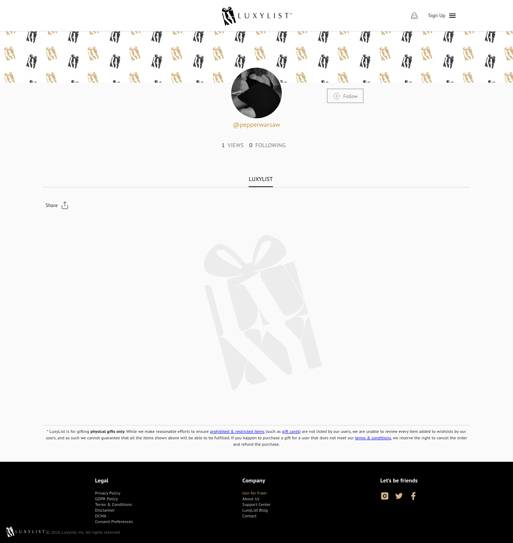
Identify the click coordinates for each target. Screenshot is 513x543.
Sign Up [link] (436, 15)
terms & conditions (373, 437)
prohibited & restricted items (237, 431)
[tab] (261, 179)
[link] (256, 16)
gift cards (291, 431)
